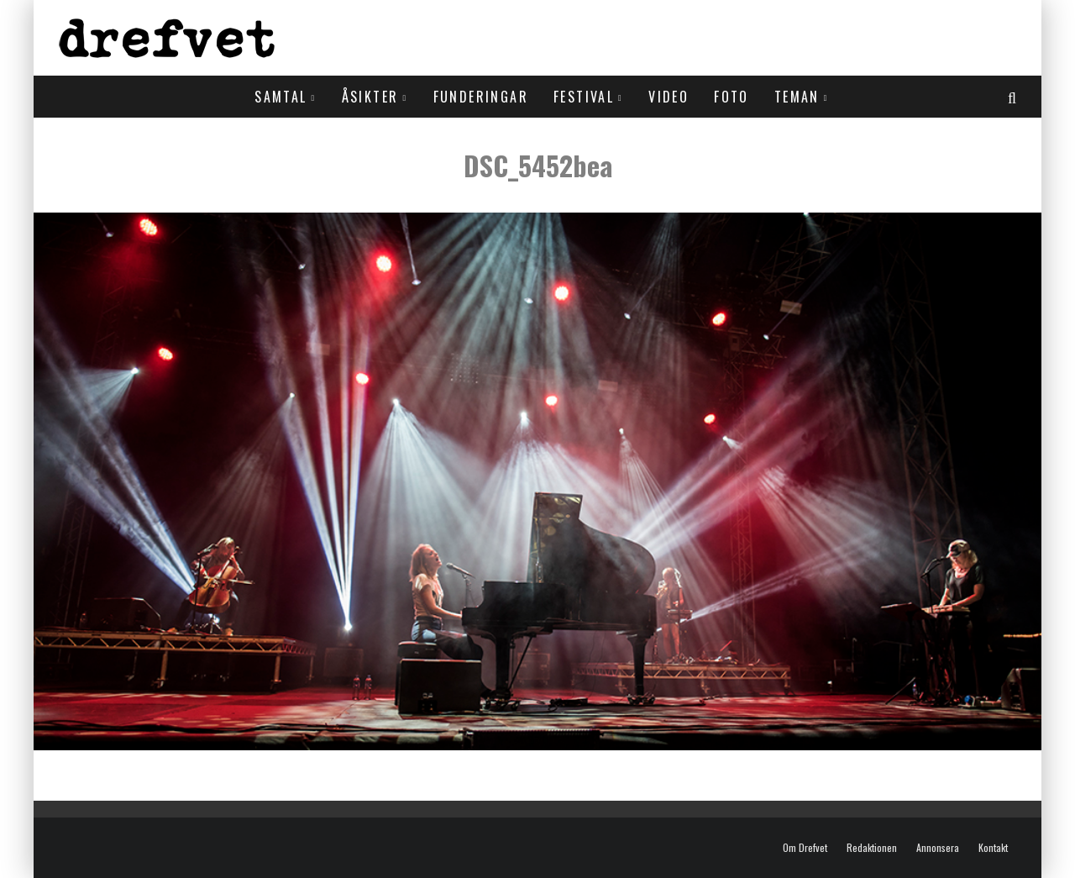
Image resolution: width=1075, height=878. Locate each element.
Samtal (280, 97)
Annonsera (937, 848)
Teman (797, 97)
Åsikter (370, 97)
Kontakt (993, 848)
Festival (583, 97)
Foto (731, 97)
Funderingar (480, 97)
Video (668, 97)
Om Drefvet (805, 848)
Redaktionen (872, 848)
